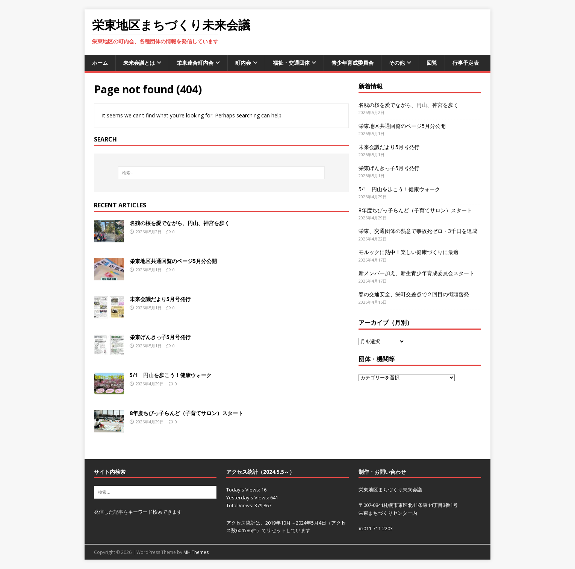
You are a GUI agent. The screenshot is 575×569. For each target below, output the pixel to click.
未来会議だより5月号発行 (160, 299)
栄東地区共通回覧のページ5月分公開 (173, 261)
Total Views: (240, 505)
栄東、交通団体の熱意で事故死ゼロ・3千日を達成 (418, 230)
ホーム (100, 62)
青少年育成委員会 (352, 62)
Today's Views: (243, 489)
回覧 (432, 62)
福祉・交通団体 (291, 62)
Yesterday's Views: (248, 497)
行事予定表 (465, 62)
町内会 (243, 62)
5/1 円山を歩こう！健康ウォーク (171, 375)
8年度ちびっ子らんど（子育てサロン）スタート (186, 413)
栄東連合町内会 (195, 62)
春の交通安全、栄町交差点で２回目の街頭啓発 (414, 294)
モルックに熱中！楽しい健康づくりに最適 (408, 252)
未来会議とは (139, 62)
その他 (397, 62)
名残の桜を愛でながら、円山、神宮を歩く (182, 223)
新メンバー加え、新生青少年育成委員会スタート (416, 273)
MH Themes (196, 552)
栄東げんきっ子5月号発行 (160, 337)
